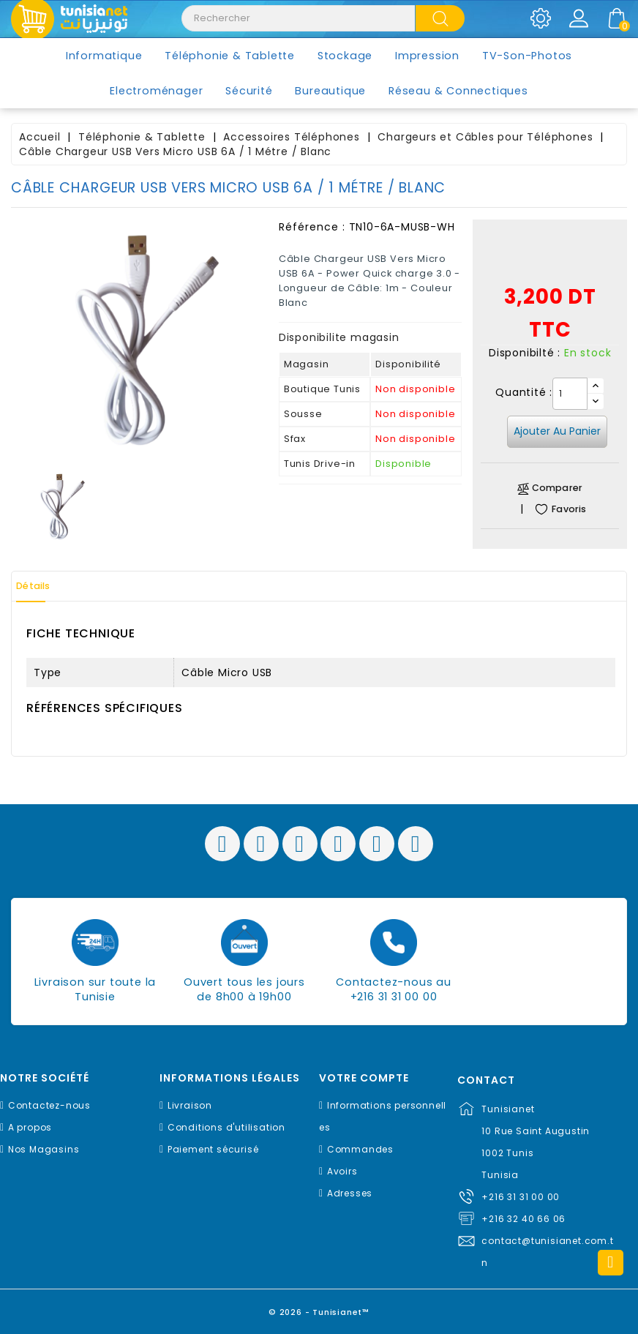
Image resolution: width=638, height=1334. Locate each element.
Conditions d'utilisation (226, 1127)
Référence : (312, 227)
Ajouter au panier (557, 431)
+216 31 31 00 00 (520, 1197)
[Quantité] (570, 394)
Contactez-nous (49, 1105)
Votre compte (364, 1078)
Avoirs (342, 1171)
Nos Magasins (44, 1149)
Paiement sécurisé (213, 1149)
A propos (30, 1127)
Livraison (190, 1105)
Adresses (349, 1193)
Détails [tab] (43, 586)
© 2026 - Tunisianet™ (319, 1308)
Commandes (360, 1149)
